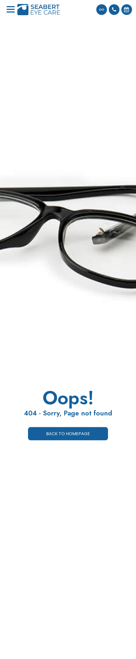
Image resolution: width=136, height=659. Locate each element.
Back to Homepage (68, 434)
